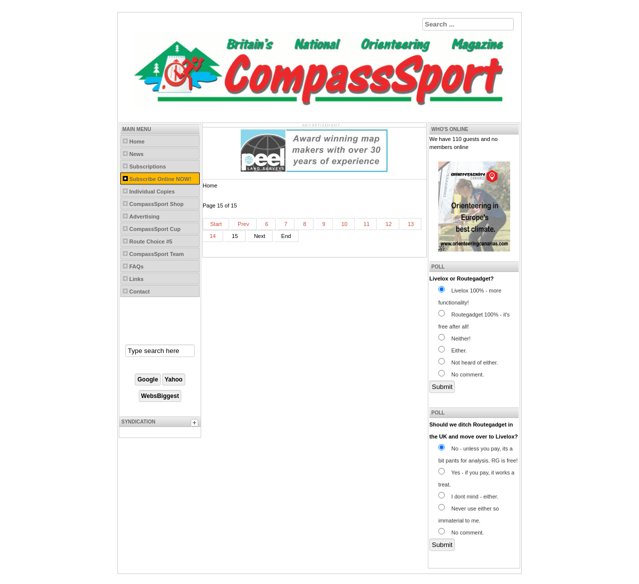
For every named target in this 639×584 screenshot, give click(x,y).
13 (411, 224)
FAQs (136, 267)
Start (216, 224)
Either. (452, 351)
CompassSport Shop (156, 204)
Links (136, 279)
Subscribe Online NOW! (160, 179)
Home (137, 141)
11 (366, 224)
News (136, 154)
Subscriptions (147, 167)
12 (388, 224)
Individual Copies (152, 191)
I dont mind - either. (468, 497)
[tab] (196, 424)
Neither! (454, 339)
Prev (243, 224)
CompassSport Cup (155, 229)
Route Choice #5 (150, 241)
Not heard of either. (468, 363)
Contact (139, 291)
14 (213, 236)
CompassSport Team (156, 254)
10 (344, 224)
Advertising (144, 217)
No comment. (461, 375)
